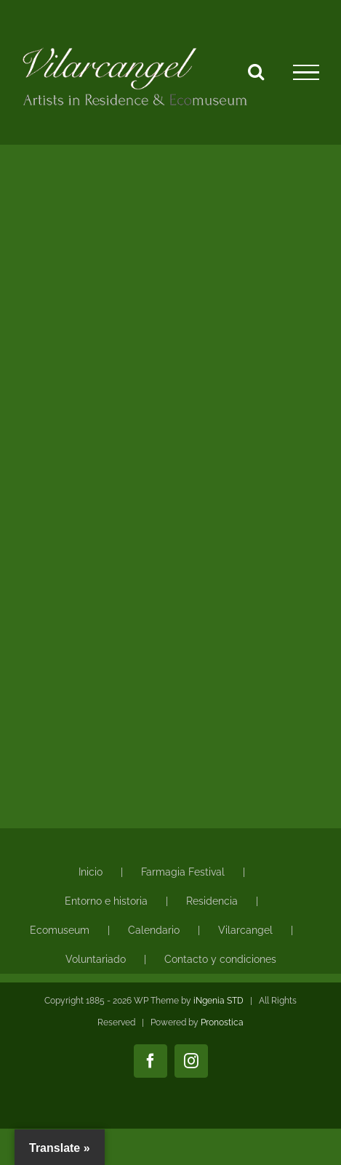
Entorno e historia (106, 901)
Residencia (212, 901)
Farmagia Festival (183, 872)
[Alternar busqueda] (256, 71)
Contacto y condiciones (220, 959)
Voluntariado (95, 959)
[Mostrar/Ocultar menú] (306, 73)
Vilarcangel (245, 930)
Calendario (154, 930)
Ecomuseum (59, 930)
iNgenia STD (218, 1001)
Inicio (91, 872)
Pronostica (222, 1022)
